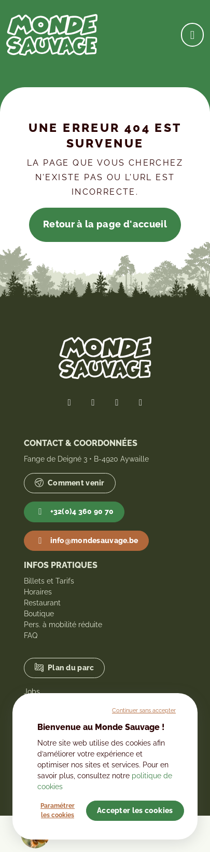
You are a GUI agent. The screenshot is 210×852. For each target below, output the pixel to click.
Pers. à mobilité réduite (63, 624)
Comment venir (70, 483)
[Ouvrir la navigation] (192, 34)
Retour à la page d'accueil (105, 224)
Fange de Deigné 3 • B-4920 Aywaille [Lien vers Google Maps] (86, 459)
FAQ (30, 635)
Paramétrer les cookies (57, 810)
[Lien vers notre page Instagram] (117, 402)
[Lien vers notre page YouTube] (140, 402)
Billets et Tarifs (49, 581)
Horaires (38, 592)
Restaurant (42, 603)
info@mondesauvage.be (86, 541)
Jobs (32, 691)
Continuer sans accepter (144, 710)
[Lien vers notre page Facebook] (69, 402)
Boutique (39, 614)
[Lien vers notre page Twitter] (93, 402)
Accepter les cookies (135, 810)
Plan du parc (64, 668)
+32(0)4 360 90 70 (74, 512)
